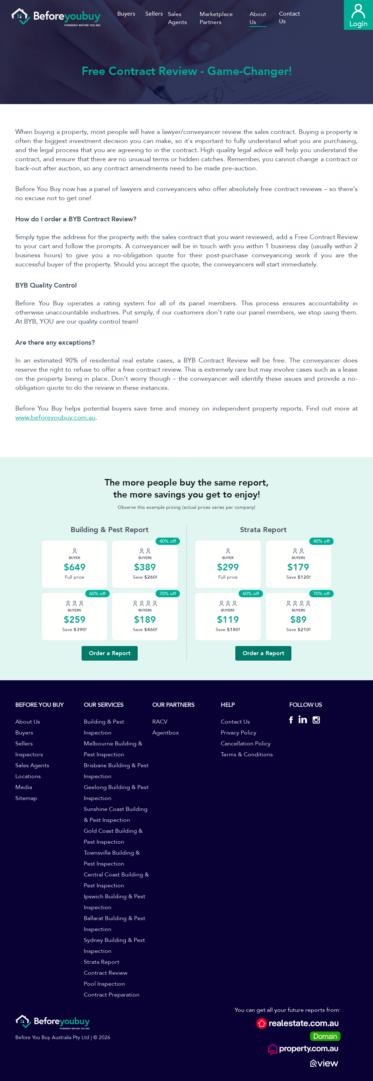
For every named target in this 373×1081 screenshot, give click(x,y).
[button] (184, 18)
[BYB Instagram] (313, 721)
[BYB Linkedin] (302, 721)
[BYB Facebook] (293, 721)
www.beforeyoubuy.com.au (55, 417)
